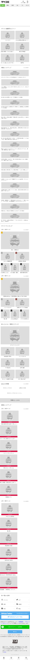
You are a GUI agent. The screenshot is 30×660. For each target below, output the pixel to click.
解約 (28, 636)
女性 (13, 5)
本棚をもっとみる (15, 400)
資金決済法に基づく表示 (22, 636)
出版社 (19, 604)
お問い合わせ (14, 634)
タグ (18, 600)
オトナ (27, 5)
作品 (3, 608)
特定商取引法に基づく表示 (12, 636)
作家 (3, 604)
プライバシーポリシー (25, 634)
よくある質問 (8, 634)
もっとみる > (26, 67)
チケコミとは (2, 634)
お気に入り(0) (22, 388)
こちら (4, 651)
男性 (8, 5)
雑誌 (18, 608)
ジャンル (4, 600)
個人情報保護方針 (3, 636)
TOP (3, 5)
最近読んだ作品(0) (7, 388)
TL (22, 5)
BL (17, 5)
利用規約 (21, 621)
